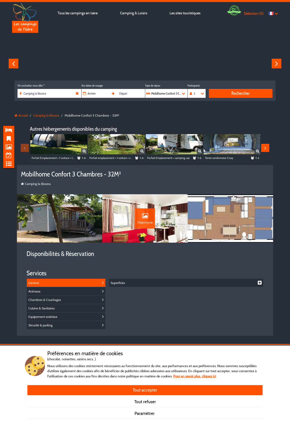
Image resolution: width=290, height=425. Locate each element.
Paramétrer (145, 413)
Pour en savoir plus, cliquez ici (194, 376)
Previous (13, 63)
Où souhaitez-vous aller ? (31, 85)
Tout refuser (145, 401)
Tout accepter (145, 390)
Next (276, 63)
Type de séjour (152, 85)
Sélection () (254, 13)
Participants (193, 85)
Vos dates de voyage (92, 85)
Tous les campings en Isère (78, 13)
